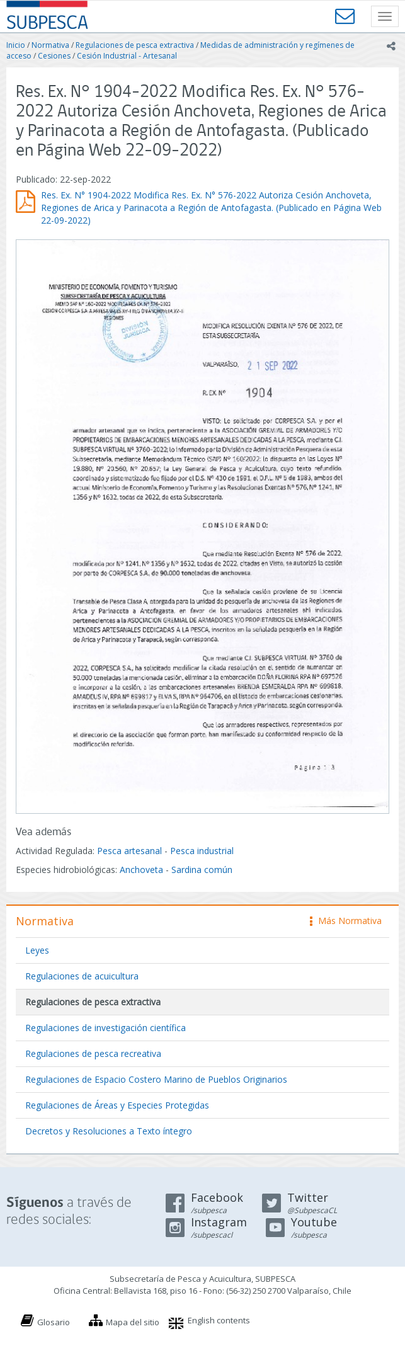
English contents (219, 1320)
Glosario (53, 1322)
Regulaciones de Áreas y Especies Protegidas (117, 1105)
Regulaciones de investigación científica (105, 1028)
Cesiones (54, 55)
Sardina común (201, 870)
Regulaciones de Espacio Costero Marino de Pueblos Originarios (156, 1079)
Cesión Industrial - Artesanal (127, 55)
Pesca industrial (202, 851)
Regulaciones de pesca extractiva (135, 45)
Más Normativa (346, 921)
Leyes (37, 950)
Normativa (50, 45)
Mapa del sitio (132, 1322)
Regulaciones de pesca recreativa (93, 1053)
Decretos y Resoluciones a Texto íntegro (108, 1131)
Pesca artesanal (130, 851)
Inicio (15, 45)
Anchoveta (141, 870)
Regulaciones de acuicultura (82, 976)
